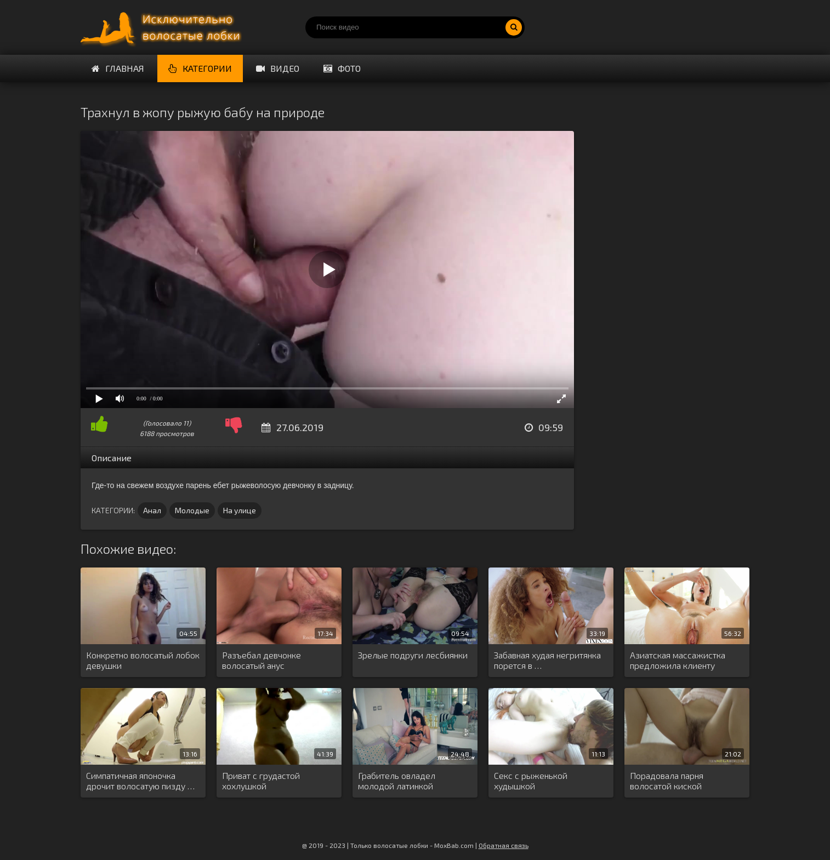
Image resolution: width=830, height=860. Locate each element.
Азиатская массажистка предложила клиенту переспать (677, 661)
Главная (118, 68)
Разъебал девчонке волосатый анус (261, 660)
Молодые (192, 510)
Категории (200, 68)
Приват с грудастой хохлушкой (261, 780)
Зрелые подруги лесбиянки (413, 655)
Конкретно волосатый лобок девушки (143, 660)
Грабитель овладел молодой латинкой (396, 780)
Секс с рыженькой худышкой (530, 780)
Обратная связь (503, 845)
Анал (152, 510)
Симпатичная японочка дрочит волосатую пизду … (140, 780)
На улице (239, 510)
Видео (277, 68)
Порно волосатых (163, 27)
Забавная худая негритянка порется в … (547, 660)
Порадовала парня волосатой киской (666, 780)
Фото (342, 68)
